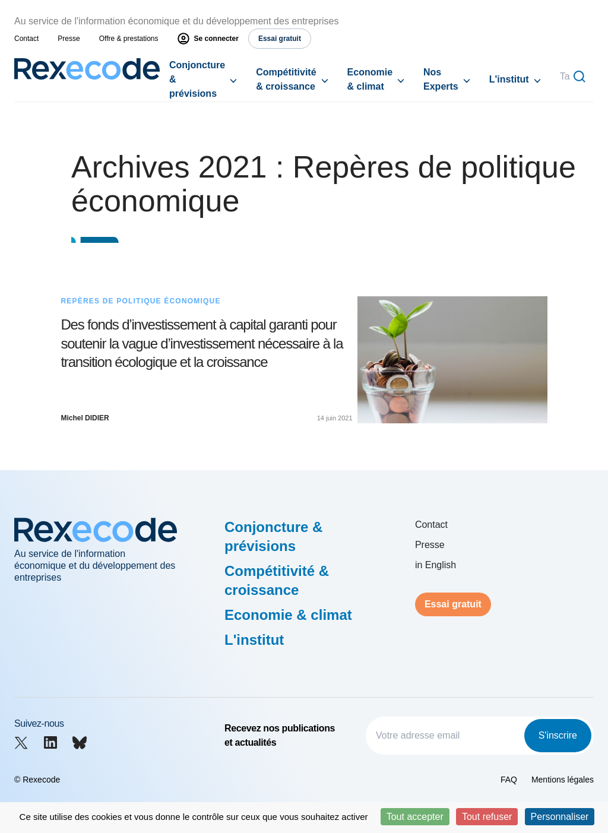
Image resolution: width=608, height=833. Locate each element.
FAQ (509, 779)
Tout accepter (415, 817)
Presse (69, 38)
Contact (26, 38)
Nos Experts (440, 79)
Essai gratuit (453, 604)
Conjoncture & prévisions (197, 79)
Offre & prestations (129, 38)
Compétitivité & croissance (286, 79)
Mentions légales (562, 779)
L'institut (509, 79)
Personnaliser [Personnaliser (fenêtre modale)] (560, 817)
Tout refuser (487, 817)
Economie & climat (369, 79)
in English (435, 565)
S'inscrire (558, 735)
